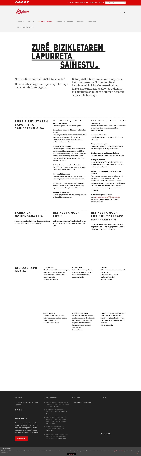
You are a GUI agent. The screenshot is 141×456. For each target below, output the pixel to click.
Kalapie (31, 21)
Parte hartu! (21, 438)
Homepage (21, 21)
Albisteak (80, 21)
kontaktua (92, 21)
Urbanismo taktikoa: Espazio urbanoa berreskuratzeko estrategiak (57, 436)
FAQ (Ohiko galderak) (25, 27)
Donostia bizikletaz (64, 21)
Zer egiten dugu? (45, 21)
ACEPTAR (71, 454)
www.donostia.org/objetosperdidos (107, 197)
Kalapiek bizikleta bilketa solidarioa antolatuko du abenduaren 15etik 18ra (56, 419)
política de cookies (119, 451)
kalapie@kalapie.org (97, 2)
